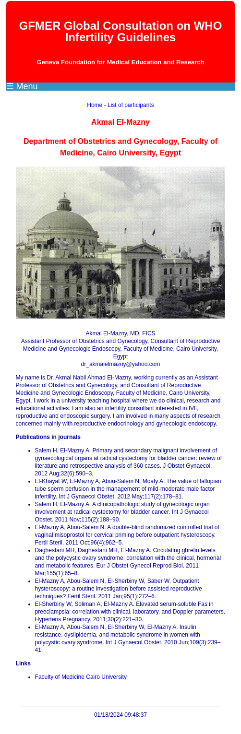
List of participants (131, 105)
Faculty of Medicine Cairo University (81, 677)
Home (94, 105)
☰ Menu (22, 86)
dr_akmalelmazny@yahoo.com (120, 364)
